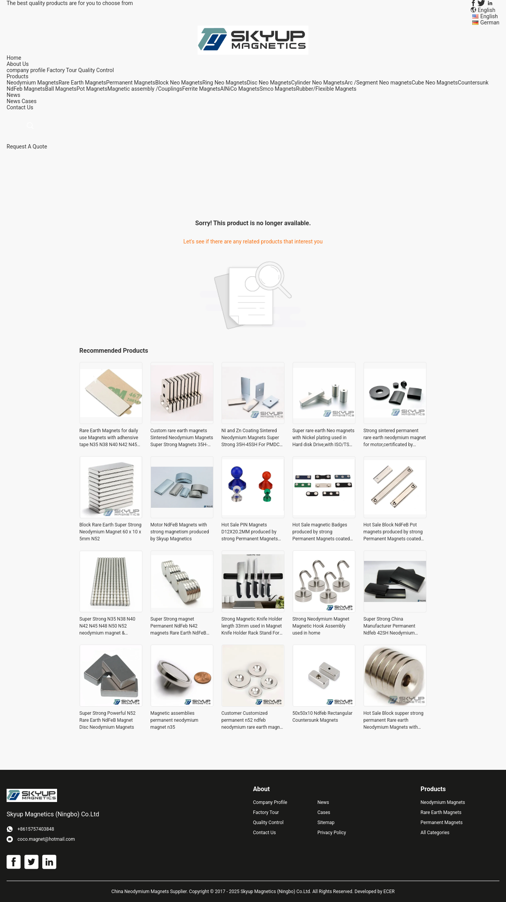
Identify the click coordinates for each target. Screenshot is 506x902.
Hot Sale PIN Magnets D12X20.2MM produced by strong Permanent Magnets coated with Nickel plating (250, 532)
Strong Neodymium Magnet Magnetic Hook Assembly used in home (321, 626)
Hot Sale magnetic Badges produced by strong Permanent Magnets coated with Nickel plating (321, 532)
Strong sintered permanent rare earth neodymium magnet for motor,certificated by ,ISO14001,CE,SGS (395, 438)
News (13, 101)
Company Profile (270, 802)
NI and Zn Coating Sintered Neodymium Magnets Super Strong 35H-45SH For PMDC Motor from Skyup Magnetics (252, 438)
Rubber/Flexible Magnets (326, 89)
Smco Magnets (278, 89)
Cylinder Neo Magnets (317, 82)
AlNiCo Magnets (240, 89)
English (489, 16)
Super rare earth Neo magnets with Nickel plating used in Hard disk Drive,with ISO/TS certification (324, 438)
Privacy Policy (331, 832)
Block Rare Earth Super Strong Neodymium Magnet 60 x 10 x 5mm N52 (111, 532)
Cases (29, 101)
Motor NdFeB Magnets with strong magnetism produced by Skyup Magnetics (180, 532)
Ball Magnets (60, 89)
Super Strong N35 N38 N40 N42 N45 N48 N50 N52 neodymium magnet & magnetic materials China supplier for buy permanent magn (107, 626)
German (489, 22)
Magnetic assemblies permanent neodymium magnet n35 (175, 720)
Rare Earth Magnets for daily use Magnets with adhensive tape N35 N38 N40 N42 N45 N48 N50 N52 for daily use (109, 438)
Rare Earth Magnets (82, 82)
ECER (389, 891)
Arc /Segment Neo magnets (378, 82)
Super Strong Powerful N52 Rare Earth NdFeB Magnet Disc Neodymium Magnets (108, 720)
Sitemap (325, 822)
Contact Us (264, 832)
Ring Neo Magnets (225, 82)
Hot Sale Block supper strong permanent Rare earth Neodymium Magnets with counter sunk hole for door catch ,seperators (394, 721)
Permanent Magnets (130, 82)
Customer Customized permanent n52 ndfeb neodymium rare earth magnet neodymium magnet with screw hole (253, 721)
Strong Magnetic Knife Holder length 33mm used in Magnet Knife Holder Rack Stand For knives (252, 626)
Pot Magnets (91, 89)
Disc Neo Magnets (269, 82)
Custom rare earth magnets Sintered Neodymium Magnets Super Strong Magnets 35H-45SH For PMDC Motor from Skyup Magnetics (182, 438)
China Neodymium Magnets (140, 891)
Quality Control (96, 70)
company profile (26, 70)
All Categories (435, 832)
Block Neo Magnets (179, 82)
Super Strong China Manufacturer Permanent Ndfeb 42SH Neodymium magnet (390, 626)
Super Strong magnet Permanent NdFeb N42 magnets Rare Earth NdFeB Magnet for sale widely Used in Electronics (180, 626)
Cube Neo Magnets (435, 82)
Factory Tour (62, 70)
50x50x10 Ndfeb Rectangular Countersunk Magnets (323, 717)
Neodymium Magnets (33, 82)
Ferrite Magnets (201, 89)
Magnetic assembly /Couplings (144, 89)
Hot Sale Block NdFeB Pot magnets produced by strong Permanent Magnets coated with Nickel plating (393, 532)
